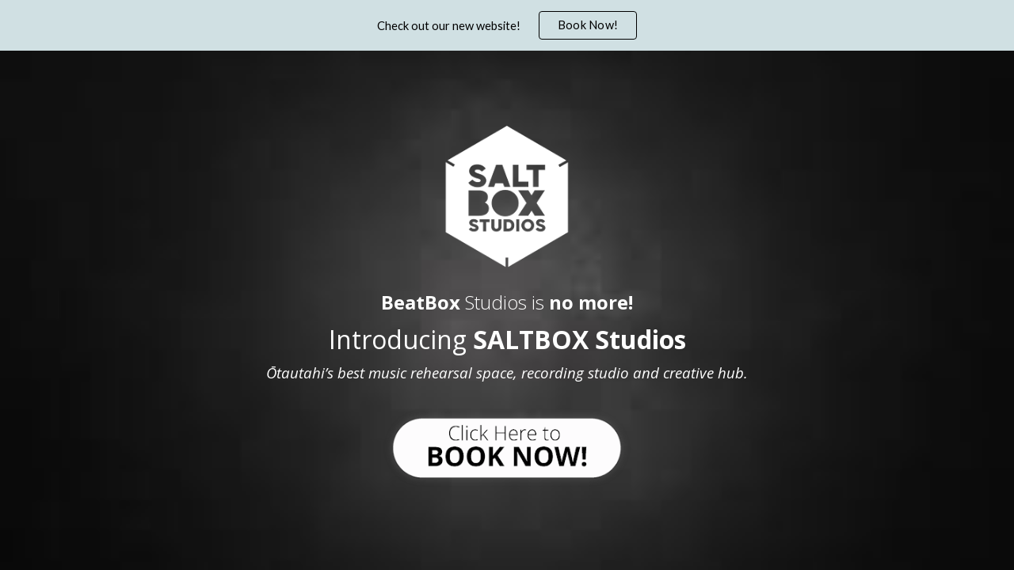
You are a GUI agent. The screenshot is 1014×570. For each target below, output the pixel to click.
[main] (507, 332)
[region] (507, 25)
